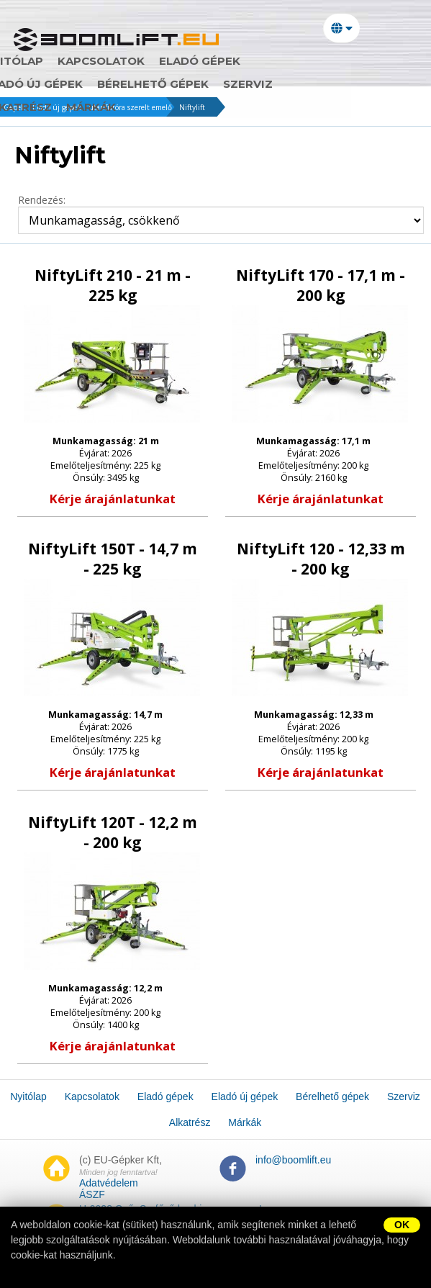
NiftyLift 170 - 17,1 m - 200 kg (320, 286)
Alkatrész (245, 84)
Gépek (14, 107)
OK (401, 1224)
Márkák (318, 84)
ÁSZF (92, 1194)
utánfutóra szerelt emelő (130, 107)
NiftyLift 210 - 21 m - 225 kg (113, 286)
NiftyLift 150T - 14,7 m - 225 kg (112, 559)
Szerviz (172, 84)
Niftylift (192, 107)
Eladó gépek (237, 61)
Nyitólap (51, 61)
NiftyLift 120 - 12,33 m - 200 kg (321, 559)
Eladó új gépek (341, 61)
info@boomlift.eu (293, 1160)
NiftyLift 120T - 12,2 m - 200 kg (112, 833)
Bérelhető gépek (77, 84)
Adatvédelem (108, 1183)
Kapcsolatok (138, 61)
